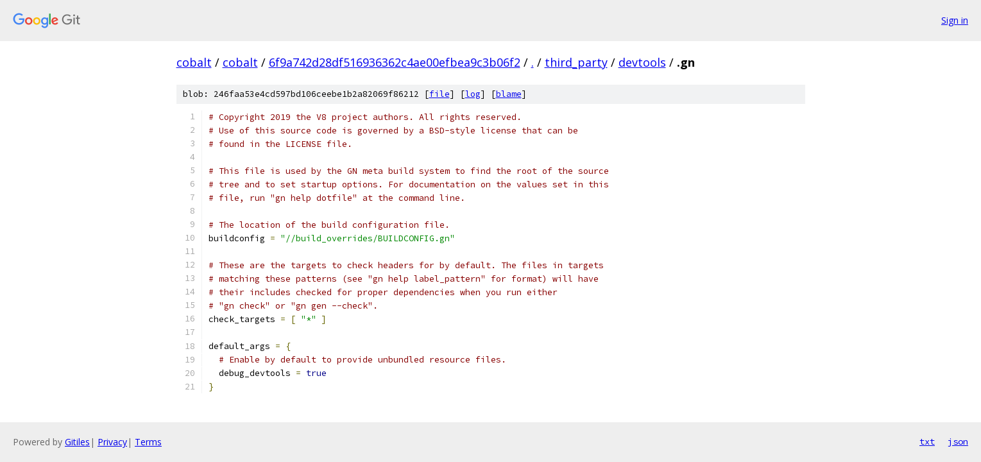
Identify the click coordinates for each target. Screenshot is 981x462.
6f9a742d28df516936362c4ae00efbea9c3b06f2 (394, 62)
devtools (642, 62)
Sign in (954, 20)
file (439, 94)
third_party (576, 62)
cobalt (194, 62)
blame (509, 94)
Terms (148, 442)
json (958, 441)
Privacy (112, 442)
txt (927, 441)
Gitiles (77, 442)
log (473, 94)
